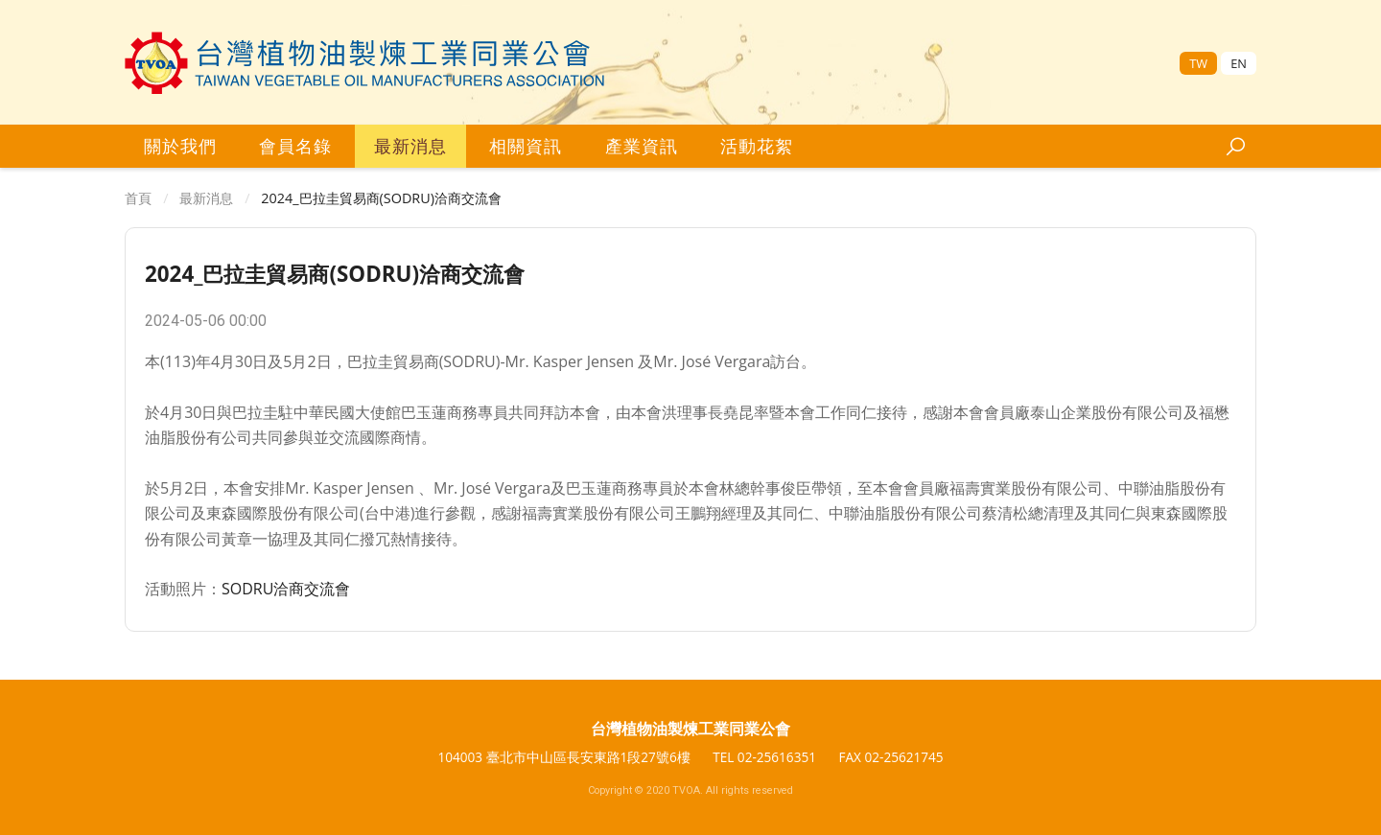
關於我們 (180, 145)
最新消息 (410, 145)
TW (1198, 63)
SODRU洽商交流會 (286, 588)
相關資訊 (525, 145)
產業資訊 (641, 145)
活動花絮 (756, 145)
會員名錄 (295, 145)
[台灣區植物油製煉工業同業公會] (365, 63)
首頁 (138, 198)
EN (1238, 63)
